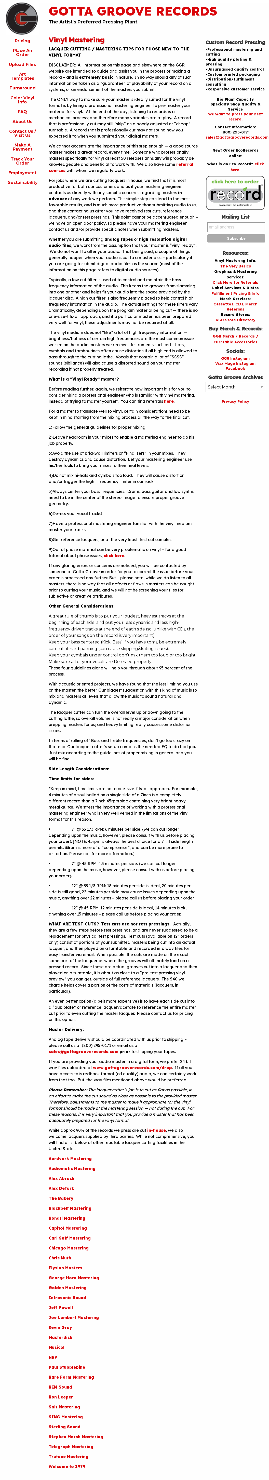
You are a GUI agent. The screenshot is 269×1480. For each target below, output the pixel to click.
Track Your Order (22, 161)
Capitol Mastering (68, 1228)
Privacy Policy (235, 401)
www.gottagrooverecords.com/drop (132, 1067)
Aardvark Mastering (70, 1158)
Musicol (56, 1347)
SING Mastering (66, 1416)
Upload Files (22, 64)
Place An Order (22, 52)
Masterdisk (60, 1337)
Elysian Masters (65, 1267)
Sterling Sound (64, 1426)
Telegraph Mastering (71, 1446)
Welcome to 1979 (67, 1466)
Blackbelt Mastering (70, 1208)
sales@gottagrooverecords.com (83, 1051)
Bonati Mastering (67, 1218)
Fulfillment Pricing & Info (235, 293)
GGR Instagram (235, 358)
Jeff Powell (61, 1307)
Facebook (235, 368)
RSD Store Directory (235, 320)
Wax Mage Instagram (235, 363)
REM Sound (60, 1387)
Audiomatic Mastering (72, 1168)
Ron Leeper (61, 1397)
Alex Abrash (61, 1178)
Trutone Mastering (68, 1456)
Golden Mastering (68, 1287)
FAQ (22, 111)
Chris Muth (60, 1257)
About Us (22, 121)
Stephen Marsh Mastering (76, 1436)
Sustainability (23, 182)
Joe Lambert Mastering (74, 1317)
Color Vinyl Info (22, 100)
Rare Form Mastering (71, 1377)
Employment (22, 172)
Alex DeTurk (61, 1188)
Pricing (22, 40)
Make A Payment (22, 147)
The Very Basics (235, 266)
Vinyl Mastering (76, 39)
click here (114, 555)
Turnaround (22, 88)
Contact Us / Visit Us (22, 133)
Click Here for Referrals (235, 282)
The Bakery (61, 1198)
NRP (53, 1357)
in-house (156, 1130)
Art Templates (22, 76)
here (169, 401)
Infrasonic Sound (67, 1297)
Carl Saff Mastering (70, 1238)
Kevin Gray (60, 1327)
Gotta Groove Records (133, 11)
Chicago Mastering (69, 1247)
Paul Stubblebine (67, 1367)
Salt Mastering (64, 1406)
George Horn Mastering (74, 1277)
